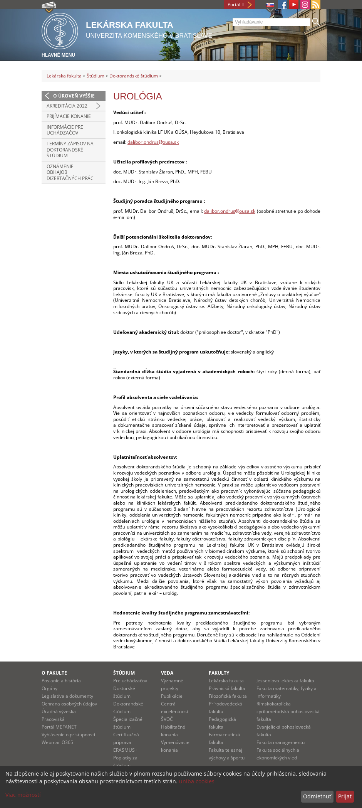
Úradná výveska (59, 711)
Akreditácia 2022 (67, 106)
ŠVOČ (167, 719)
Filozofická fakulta (228, 696)
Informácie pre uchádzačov (65, 130)
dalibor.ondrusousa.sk (153, 142)
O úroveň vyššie (74, 96)
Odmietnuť (317, 796)
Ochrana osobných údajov (69, 703)
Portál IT (236, 4)
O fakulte (54, 673)
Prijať (345, 796)
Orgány (49, 688)
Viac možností (23, 794)
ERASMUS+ (125, 750)
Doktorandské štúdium (133, 75)
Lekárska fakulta (64, 75)
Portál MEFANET (59, 727)
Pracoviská (53, 719)
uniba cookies (197, 781)
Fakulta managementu (280, 742)
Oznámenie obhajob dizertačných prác (70, 172)
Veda (167, 673)
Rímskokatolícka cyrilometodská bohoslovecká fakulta (288, 711)
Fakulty (219, 673)
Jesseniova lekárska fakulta (285, 680)
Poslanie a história (61, 680)
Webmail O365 (57, 742)
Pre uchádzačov (130, 680)
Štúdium (95, 75)
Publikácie (172, 696)
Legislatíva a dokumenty (67, 696)
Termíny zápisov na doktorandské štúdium (70, 149)
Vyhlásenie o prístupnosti (68, 734)
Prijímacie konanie (69, 116)
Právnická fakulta (227, 688)
